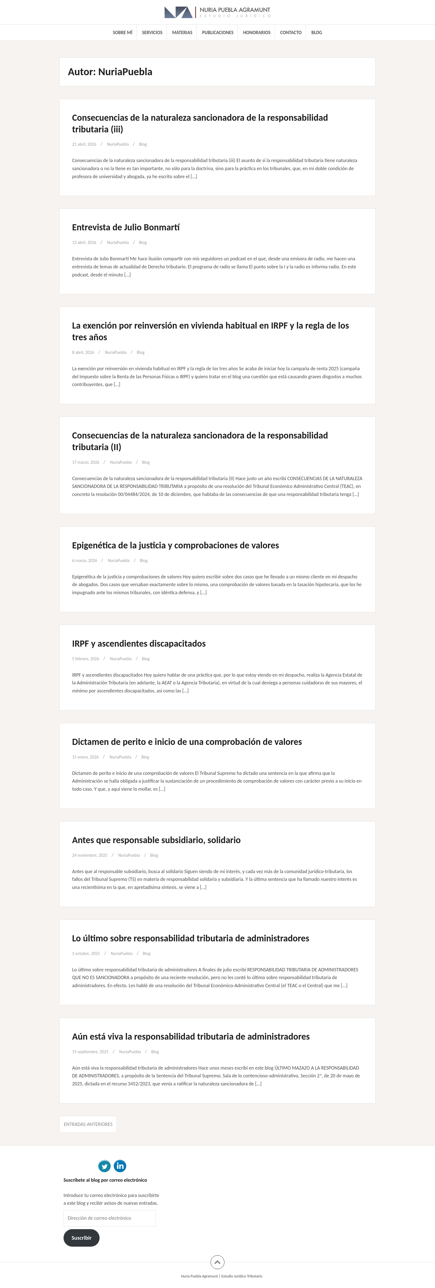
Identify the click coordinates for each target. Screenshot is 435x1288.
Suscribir (82, 1237)
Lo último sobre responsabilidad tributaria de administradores (207, 937)
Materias (182, 33)
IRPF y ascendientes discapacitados (148, 643)
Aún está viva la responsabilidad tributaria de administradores (207, 1036)
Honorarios (256, 33)
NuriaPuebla (123, 144)
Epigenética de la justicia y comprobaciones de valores (190, 544)
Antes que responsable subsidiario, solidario (168, 839)
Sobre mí (122, 33)
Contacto (291, 33)
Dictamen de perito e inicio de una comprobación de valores (203, 741)
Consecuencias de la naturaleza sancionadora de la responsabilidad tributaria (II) (182, 441)
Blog (316, 33)
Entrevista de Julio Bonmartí (133, 226)
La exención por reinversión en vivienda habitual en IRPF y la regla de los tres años (216, 331)
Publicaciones (218, 33)
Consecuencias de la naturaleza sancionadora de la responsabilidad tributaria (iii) (182, 123)
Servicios (152, 33)
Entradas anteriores (88, 1124)
